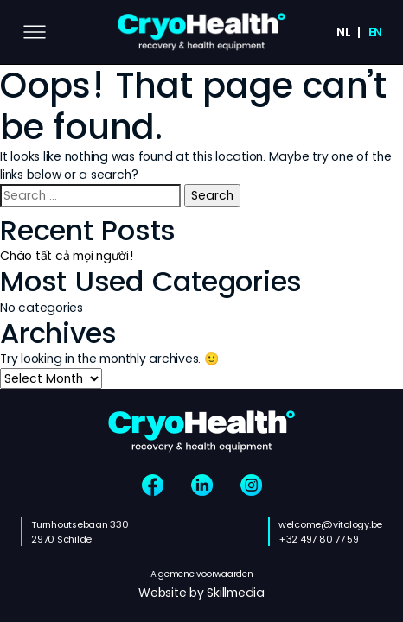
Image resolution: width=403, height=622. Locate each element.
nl (343, 32)
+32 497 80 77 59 (318, 539)
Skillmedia (236, 592)
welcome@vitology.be (330, 524)
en (375, 32)
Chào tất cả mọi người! (67, 255)
